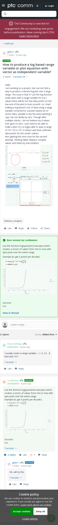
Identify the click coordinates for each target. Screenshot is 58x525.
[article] (29, 356)
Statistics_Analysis (13, 220)
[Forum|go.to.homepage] (18, 5)
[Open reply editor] (29, 325)
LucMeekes (13, 380)
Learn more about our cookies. (36, 504)
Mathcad (9, 43)
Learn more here (29, 36)
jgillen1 (10, 51)
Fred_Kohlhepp (14, 343)
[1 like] (32, 455)
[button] (3, 6)
